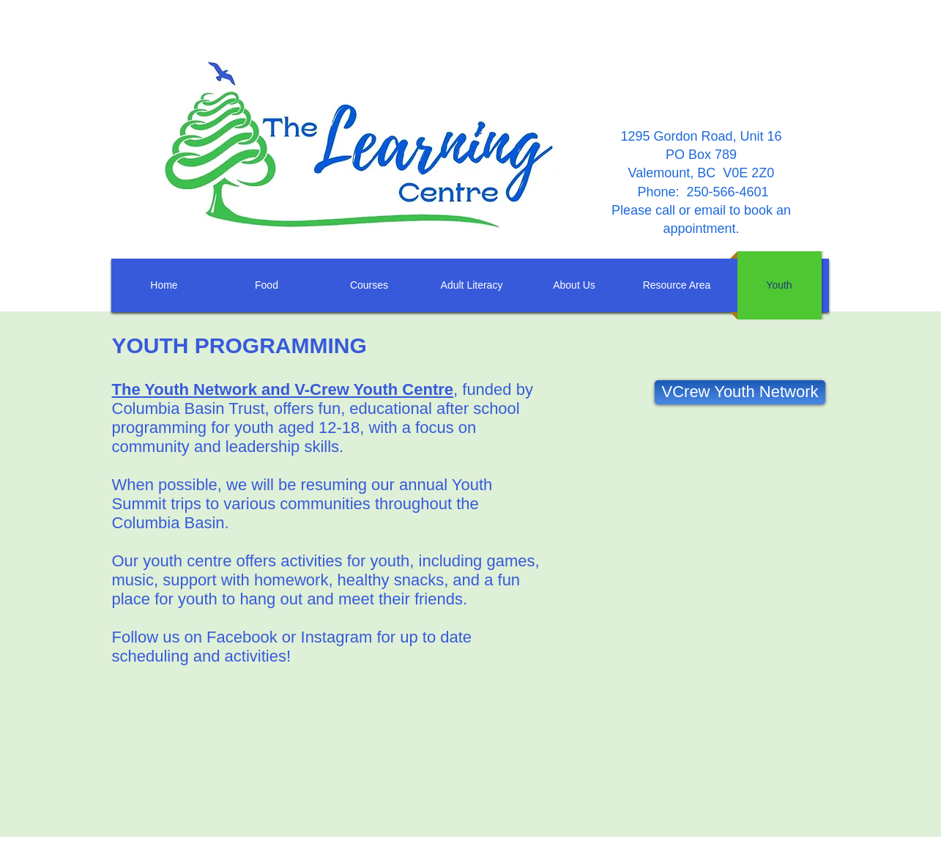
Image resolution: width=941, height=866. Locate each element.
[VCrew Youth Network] (740, 392)
